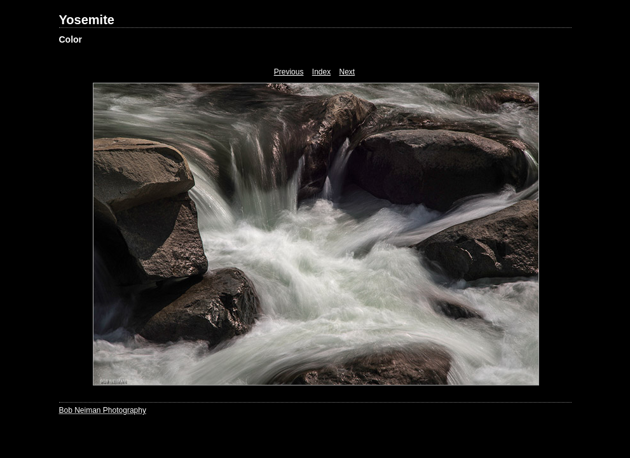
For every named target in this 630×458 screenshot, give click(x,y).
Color (71, 39)
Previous (289, 71)
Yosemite (86, 20)
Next (347, 71)
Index (321, 71)
